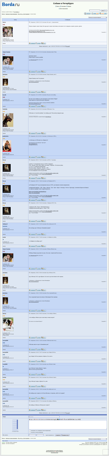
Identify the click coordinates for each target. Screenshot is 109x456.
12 (60, 46)
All (65, 46)
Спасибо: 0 (104, 32)
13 (62, 46)
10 (58, 46)
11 (59, 46)
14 (63, 46)
